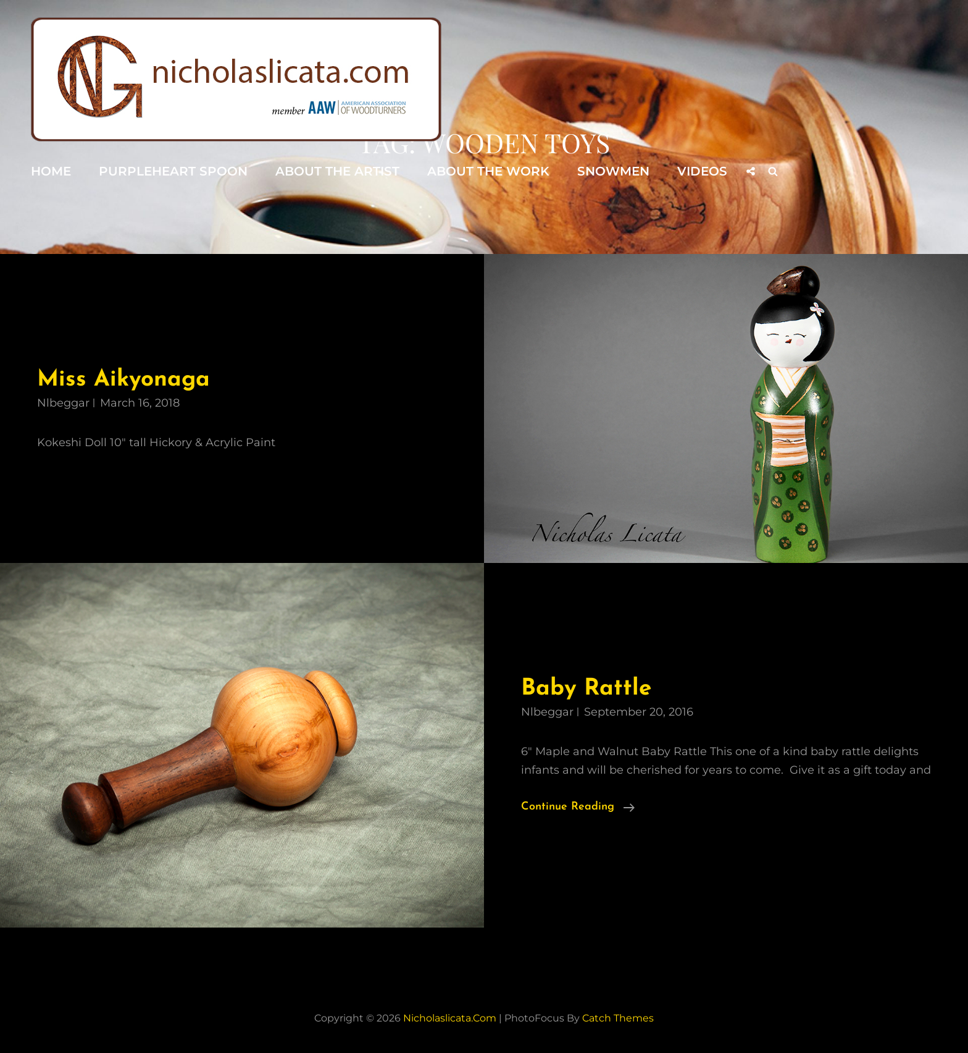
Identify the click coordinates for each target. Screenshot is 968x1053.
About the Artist (337, 171)
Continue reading (578, 807)
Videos (702, 171)
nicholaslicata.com (449, 1018)
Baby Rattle (586, 688)
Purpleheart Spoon (173, 171)
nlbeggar (63, 403)
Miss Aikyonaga (123, 379)
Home (51, 171)
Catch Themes (618, 1018)
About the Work (488, 171)
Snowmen (613, 171)
